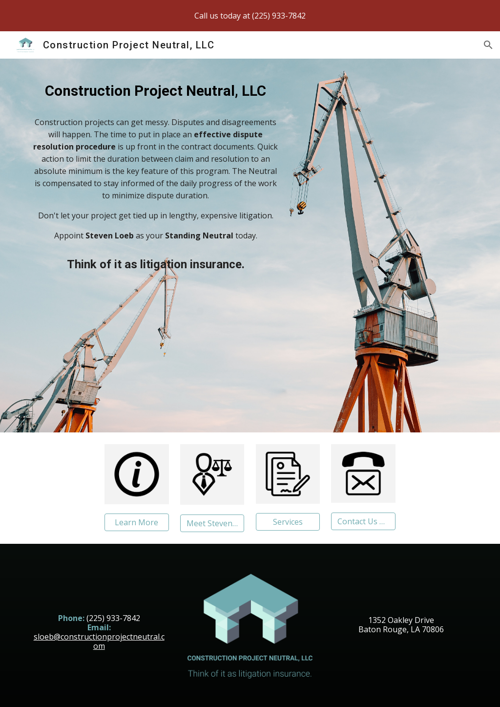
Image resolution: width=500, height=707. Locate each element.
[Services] (287, 522)
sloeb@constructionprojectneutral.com (99, 641)
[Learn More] (136, 522)
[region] (250, 15)
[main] (155, 89)
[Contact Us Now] (363, 521)
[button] (488, 45)
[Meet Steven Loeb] (212, 523)
